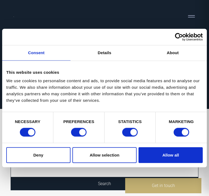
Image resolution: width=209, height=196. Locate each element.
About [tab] (173, 52)
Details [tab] (104, 52)
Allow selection (104, 154)
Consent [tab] (36, 52)
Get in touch (163, 185)
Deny (38, 154)
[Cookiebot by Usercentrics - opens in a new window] (179, 37)
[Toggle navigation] (191, 16)
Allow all (170, 154)
